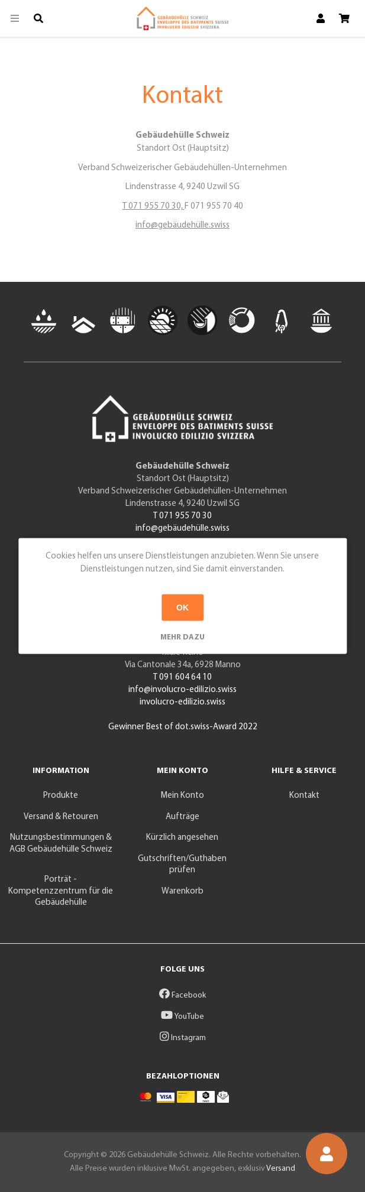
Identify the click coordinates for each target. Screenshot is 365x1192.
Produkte (60, 795)
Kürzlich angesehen (182, 837)
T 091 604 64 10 (182, 677)
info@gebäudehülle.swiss (182, 225)
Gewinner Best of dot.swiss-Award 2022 (182, 727)
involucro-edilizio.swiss (182, 702)
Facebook (182, 995)
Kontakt (304, 795)
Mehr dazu (182, 637)
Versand (280, 1168)
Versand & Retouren (61, 817)
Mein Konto (182, 795)
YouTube (182, 1016)
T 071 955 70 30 (182, 516)
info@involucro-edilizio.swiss (182, 690)
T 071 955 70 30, (153, 206)
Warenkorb (182, 891)
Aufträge (182, 817)
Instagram (183, 1038)
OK (182, 607)
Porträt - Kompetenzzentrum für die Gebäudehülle (60, 891)
